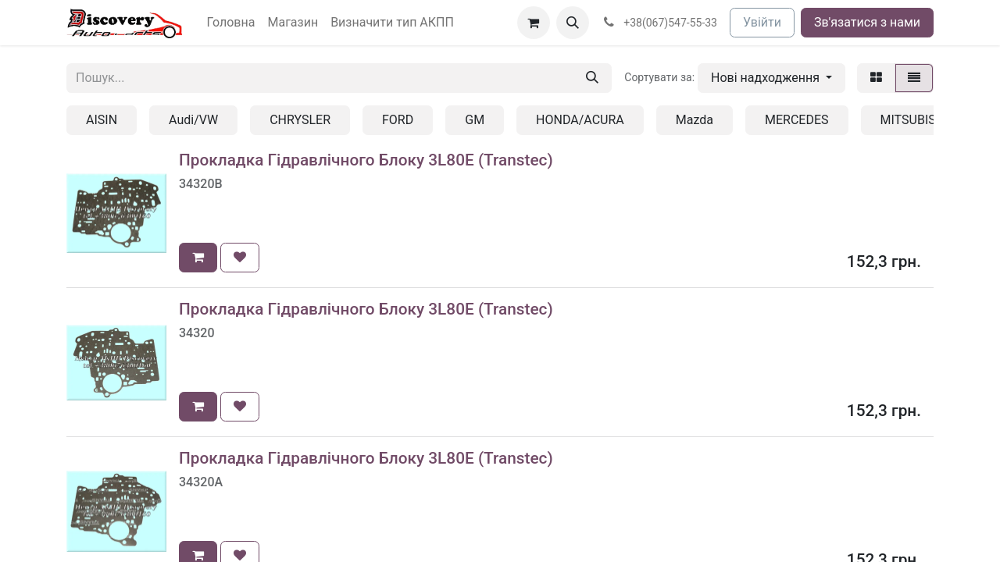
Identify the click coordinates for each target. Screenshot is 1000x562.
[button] (572, 22)
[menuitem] (231, 22)
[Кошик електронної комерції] (533, 22)
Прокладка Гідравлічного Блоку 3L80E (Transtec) (366, 160)
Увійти (762, 22)
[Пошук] (592, 78)
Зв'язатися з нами (867, 22)
